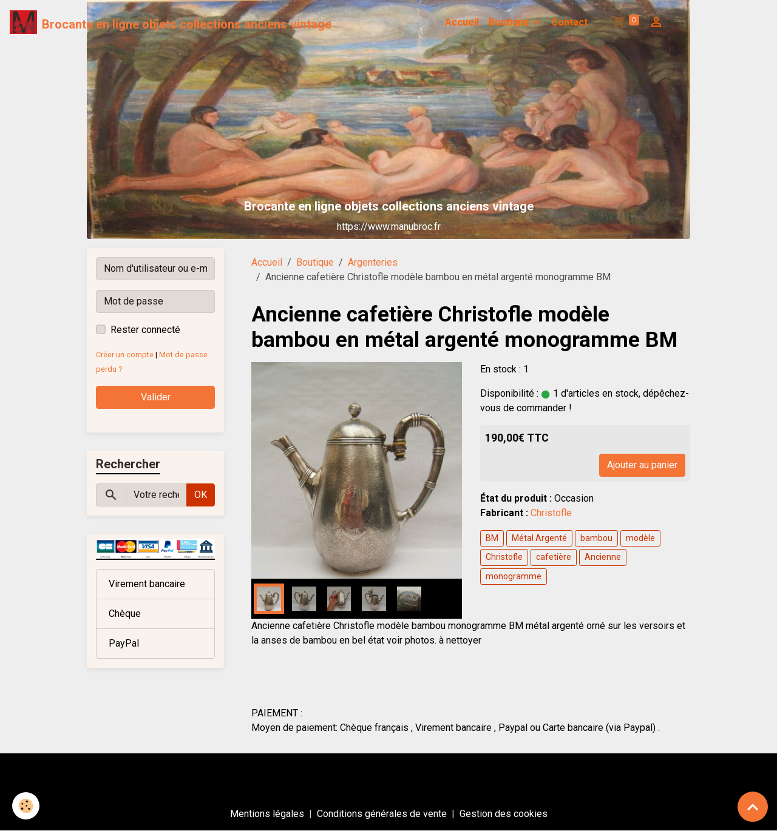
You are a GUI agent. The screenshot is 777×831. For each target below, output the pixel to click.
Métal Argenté (539, 538)
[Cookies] (25, 805)
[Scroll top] (753, 807)
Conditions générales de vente (382, 813)
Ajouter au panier (642, 465)
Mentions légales (267, 813)
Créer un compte (125, 354)
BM (492, 538)
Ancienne (603, 557)
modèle (640, 538)
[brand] (170, 22)
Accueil (462, 22)
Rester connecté (145, 329)
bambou (596, 538)
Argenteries (373, 262)
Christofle (551, 513)
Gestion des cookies (504, 813)
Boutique (510, 22)
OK (200, 494)
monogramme (513, 576)
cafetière (553, 557)
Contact (569, 22)
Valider (156, 397)
